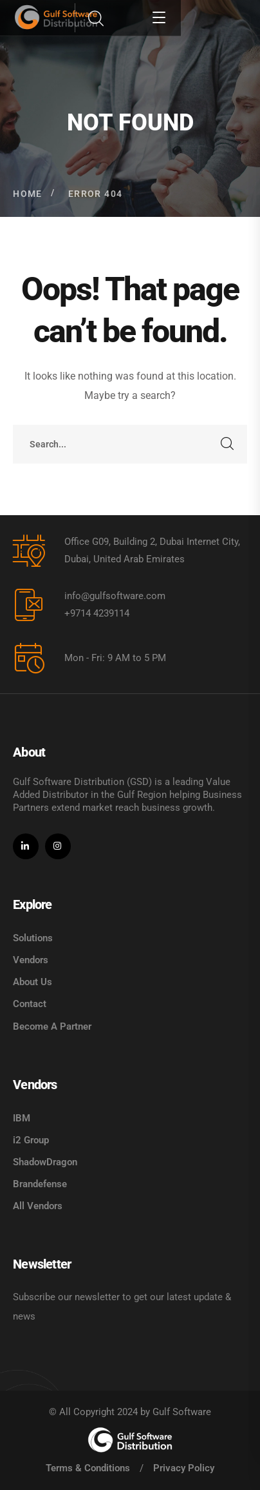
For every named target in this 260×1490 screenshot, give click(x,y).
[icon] (26, 846)
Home (27, 194)
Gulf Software (182, 1412)
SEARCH (228, 444)
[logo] (130, 1440)
